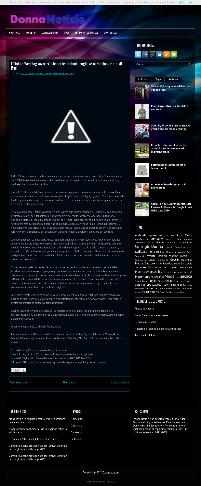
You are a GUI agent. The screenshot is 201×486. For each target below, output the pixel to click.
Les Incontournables (86, 32)
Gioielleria (162, 259)
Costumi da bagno (183, 247)
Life (169, 271)
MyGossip (31, 32)
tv (191, 288)
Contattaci (110, 32)
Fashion (162, 256)
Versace (138, 292)
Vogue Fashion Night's (170, 292)
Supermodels (178, 284)
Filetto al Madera (144, 308)
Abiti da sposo (166, 235)
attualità (157, 239)
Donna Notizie (111, 472)
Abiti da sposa (27, 73)
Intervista (168, 263)
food (190, 256)
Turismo (185, 288)
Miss (161, 276)
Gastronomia (140, 260)
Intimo (177, 263)
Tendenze (151, 288)
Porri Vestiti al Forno (146, 335)
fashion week (177, 256)
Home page (14, 32)
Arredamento (142, 239)
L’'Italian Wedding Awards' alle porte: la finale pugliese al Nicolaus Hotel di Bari (66, 65)
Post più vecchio (120, 382)
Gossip (174, 259)
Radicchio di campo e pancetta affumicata (158, 328)
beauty (169, 239)
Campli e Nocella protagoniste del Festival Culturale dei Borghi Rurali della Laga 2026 (171, 207)
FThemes (100, 481)
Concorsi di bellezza (179, 242)
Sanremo (178, 280)
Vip (158, 291)
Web (182, 292)
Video (152, 291)
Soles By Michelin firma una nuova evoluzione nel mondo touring (170, 127)
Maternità (187, 272)
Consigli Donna (50, 32)
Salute (168, 281)
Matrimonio (59, 73)
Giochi (152, 259)
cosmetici (169, 247)
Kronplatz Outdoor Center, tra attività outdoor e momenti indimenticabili (168, 148)
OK (191, 2)
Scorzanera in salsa (145, 322)
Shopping (140, 284)
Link (174, 271)
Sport (166, 284)
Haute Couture (44, 73)
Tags (158, 79)
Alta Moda (184, 235)
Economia (140, 256)
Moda (66, 32)
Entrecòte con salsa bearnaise (151, 315)
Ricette (161, 281)
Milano (155, 276)
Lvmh (179, 272)
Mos (177, 277)
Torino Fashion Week (169, 288)
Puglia (69, 73)
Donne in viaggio (176, 251)
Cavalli (150, 242)
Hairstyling (186, 259)
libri (161, 271)
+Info (181, 2)
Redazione (76, 439)
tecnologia (139, 288)
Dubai (189, 252)
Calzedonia (140, 242)
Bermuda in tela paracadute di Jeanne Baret (33, 439)
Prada (144, 281)
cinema (160, 242)
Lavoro (182, 267)
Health (159, 263)
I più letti (143, 79)
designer (154, 252)
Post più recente (19, 382)
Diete (162, 252)
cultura (141, 251)
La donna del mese (162, 267)
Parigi (138, 280)
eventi (151, 256)
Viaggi (145, 291)
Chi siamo (76, 432)
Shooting (188, 281)
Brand (178, 239)
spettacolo (154, 284)
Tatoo (189, 284)
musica (186, 276)
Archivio (173, 79)
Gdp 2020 (110, 481)
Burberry (188, 239)
